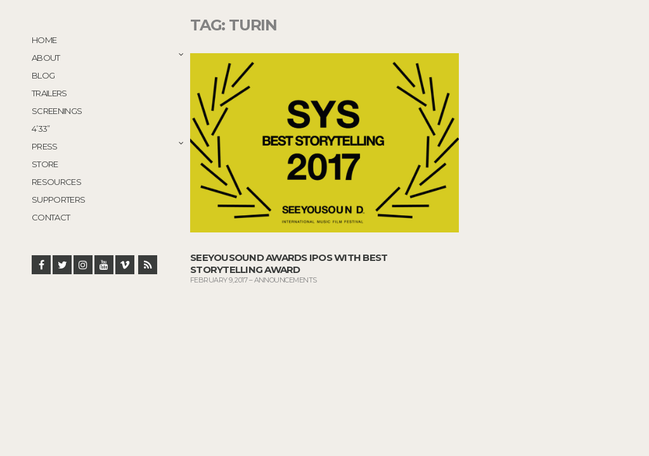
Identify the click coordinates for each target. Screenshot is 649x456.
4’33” (41, 129)
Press (45, 146)
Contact (51, 217)
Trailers (49, 93)
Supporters (59, 199)
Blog (43, 75)
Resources (56, 182)
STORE (45, 164)
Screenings (57, 111)
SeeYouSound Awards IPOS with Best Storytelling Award (288, 263)
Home (44, 40)
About (46, 58)
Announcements (285, 280)
